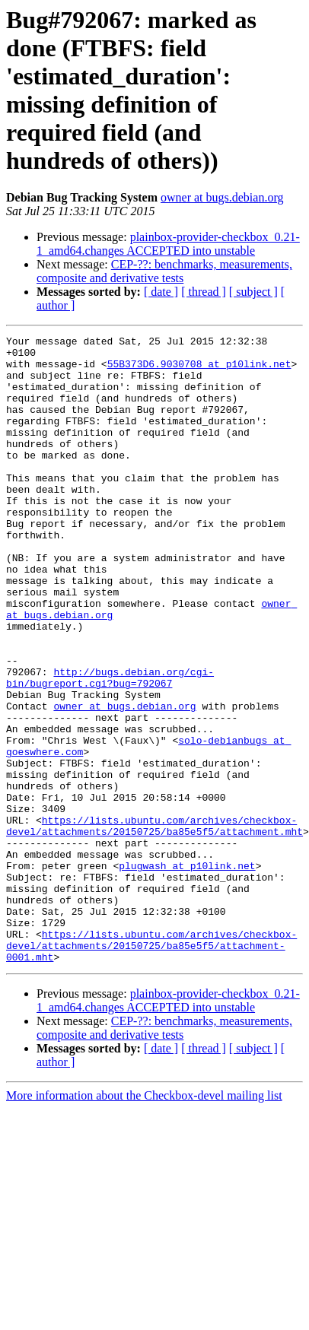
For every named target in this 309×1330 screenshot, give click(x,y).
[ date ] (161, 291)
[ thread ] (203, 291)
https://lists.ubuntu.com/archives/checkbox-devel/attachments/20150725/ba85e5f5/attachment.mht (154, 911)
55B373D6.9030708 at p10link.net (199, 356)
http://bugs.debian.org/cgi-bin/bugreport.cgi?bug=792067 (110, 733)
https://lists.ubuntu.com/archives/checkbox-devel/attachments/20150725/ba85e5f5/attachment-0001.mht (151, 1054)
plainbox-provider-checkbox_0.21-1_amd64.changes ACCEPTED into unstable (168, 243)
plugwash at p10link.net (187, 959)
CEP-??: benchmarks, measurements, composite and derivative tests (164, 271)
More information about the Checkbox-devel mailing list (144, 1207)
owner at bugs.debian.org (222, 197)
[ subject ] (253, 291)
